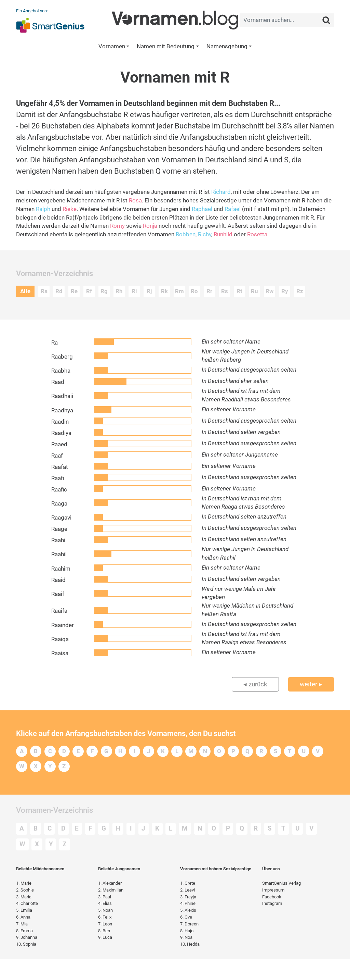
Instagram (272, 903)
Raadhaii (62, 396)
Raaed (59, 444)
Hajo (186, 930)
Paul (104, 896)
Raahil (59, 554)
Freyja (188, 896)
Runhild (223, 234)
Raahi (58, 540)
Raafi (57, 478)
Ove (186, 917)
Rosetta (257, 234)
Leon (105, 923)
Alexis (188, 910)
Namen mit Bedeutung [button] (165, 46)
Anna (23, 917)
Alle (25, 291)
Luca (105, 937)
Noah (105, 910)
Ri (134, 291)
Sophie (25, 890)
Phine (188, 903)
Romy (117, 226)
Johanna (26, 937)
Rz (299, 291)
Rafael (233, 209)
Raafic (59, 489)
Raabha (60, 371)
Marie (23, 883)
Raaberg (62, 356)
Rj (149, 291)
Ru (254, 291)
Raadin (60, 422)
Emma (24, 930)
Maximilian (110, 890)
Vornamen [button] (111, 46)
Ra (44, 291)
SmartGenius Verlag (281, 883)
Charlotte (27, 903)
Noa (186, 937)
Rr (209, 291)
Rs (224, 291)
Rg (104, 291)
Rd (59, 291)
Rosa (135, 200)
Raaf (57, 455)
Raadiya (61, 433)
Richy (204, 234)
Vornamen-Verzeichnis (54, 810)
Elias (105, 903)
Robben (186, 234)
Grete (187, 883)
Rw (270, 291)
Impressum (273, 890)
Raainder (62, 625)
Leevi (187, 890)
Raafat (59, 467)
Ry (284, 291)
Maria (23, 896)
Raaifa (59, 611)
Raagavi (61, 517)
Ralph (43, 209)
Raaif (57, 594)
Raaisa (59, 653)
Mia (22, 923)
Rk (164, 291)
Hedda (190, 944)
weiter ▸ (311, 684)
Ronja (150, 226)
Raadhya (62, 410)
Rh (119, 291)
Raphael (202, 209)
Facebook (271, 896)
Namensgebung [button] (226, 46)
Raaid (58, 580)
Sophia (26, 944)
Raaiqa (60, 639)
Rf (89, 291)
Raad (57, 382)
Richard (221, 192)
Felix (104, 917)
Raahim (60, 568)
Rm (179, 291)
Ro (194, 291)
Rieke (70, 209)
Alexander (110, 883)
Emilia (24, 910)
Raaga (59, 503)
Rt (239, 291)
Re (74, 291)
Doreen (189, 923)
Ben (104, 930)
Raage (59, 529)
